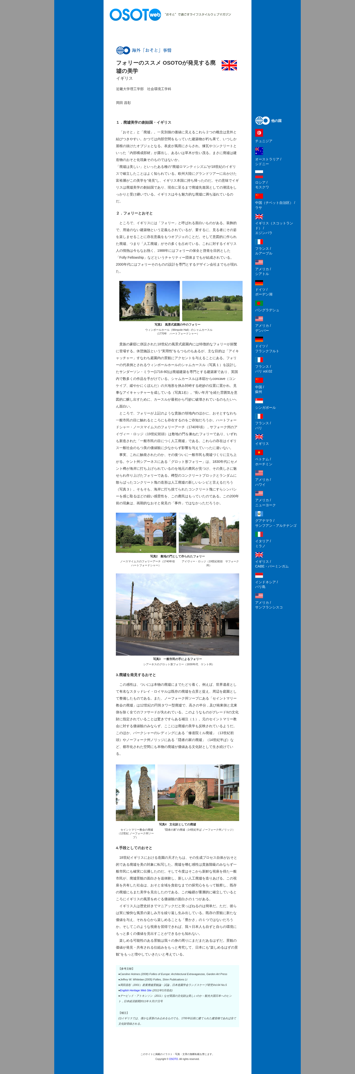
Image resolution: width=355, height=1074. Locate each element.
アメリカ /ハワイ (263, 482)
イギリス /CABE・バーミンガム (272, 564)
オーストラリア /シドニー (268, 161)
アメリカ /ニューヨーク (265, 502)
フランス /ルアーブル (263, 251)
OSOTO (173, 1059)
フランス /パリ (263, 425)
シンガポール (265, 408)
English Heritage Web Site (136, 990)
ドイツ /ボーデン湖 (263, 292)
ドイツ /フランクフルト (267, 348)
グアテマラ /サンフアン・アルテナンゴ (276, 523)
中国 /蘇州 (259, 389)
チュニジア (263, 141)
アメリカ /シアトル (263, 271)
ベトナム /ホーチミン (263, 461)
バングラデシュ (267, 310)
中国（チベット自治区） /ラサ (275, 205)
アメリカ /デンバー (263, 328)
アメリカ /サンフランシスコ (269, 605)
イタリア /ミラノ (263, 543)
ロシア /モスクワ (262, 184)
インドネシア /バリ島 (266, 584)
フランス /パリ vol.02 (263, 369)
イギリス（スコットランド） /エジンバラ (274, 228)
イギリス (262, 444)
